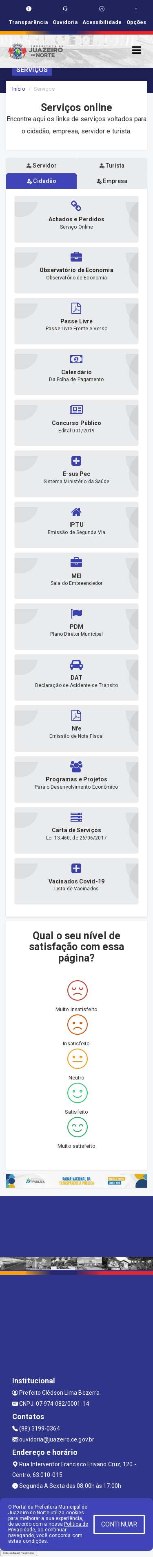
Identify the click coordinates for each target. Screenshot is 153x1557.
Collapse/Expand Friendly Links (18, 1553)
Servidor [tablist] (41, 165)
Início (18, 89)
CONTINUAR (119, 1524)
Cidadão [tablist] (41, 181)
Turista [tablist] (111, 165)
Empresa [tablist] (111, 181)
